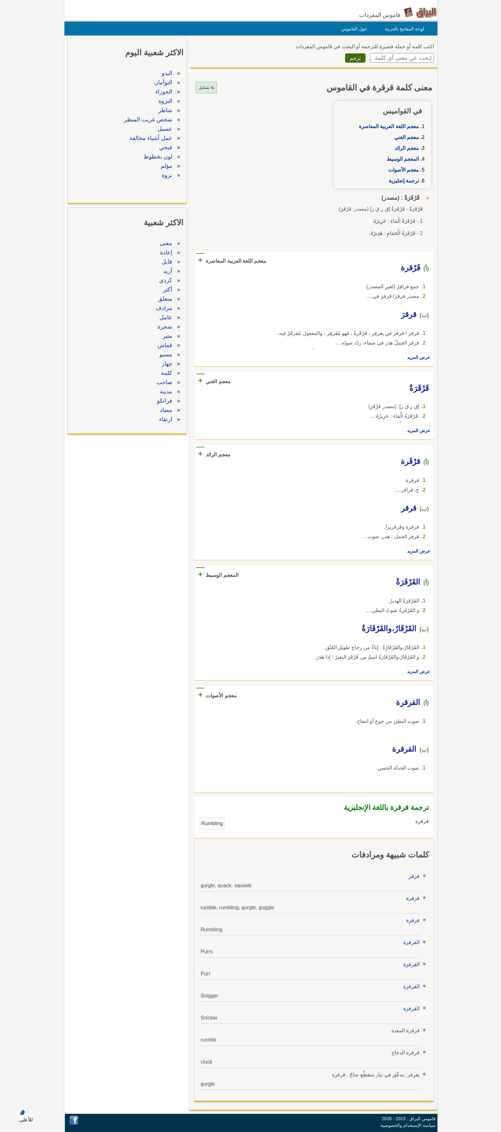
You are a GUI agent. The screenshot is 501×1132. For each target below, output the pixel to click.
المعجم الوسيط (401, 159)
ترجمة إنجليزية (402, 180)
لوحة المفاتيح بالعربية (402, 28)
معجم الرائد (405, 148)
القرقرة (410, 942)
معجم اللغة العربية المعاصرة (387, 126)
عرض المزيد (416, 357)
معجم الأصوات (402, 170)
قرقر (412, 876)
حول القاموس (353, 28)
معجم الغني (405, 137)
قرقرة (411, 898)
